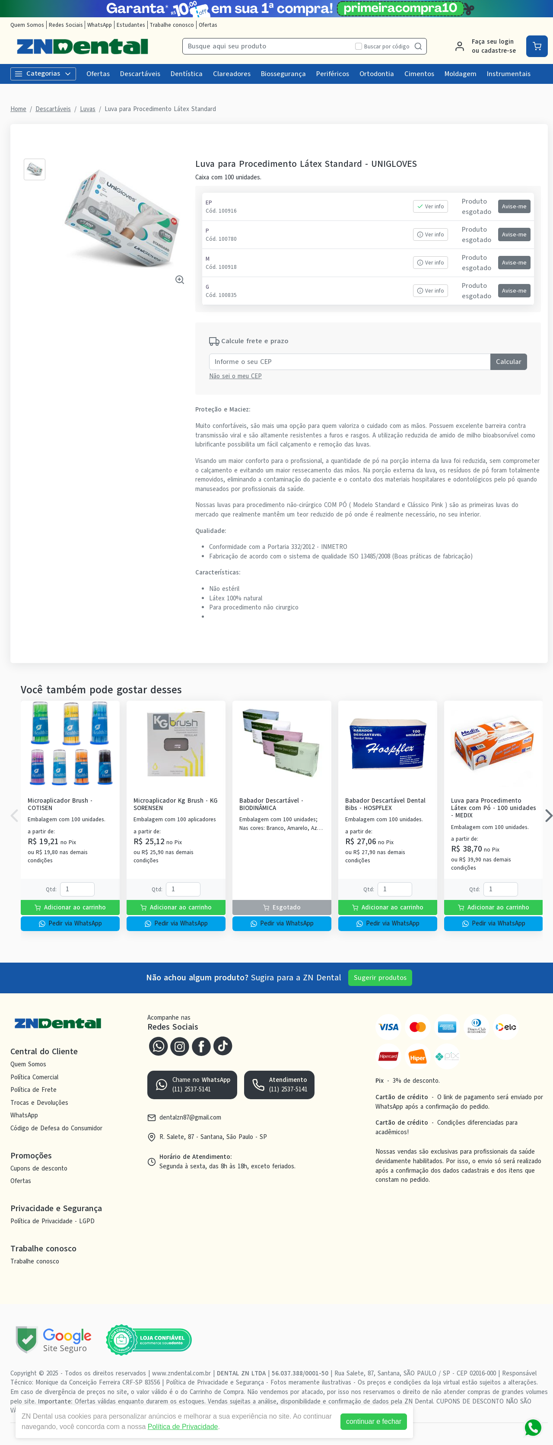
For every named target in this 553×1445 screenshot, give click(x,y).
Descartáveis (140, 74)
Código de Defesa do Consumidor (56, 1128)
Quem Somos (27, 25)
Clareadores (232, 74)
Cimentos (419, 74)
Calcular (508, 362)
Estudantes (131, 25)
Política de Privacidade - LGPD (52, 1221)
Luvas (87, 109)
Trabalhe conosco (171, 25)
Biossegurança (283, 74)
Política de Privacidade (183, 1426)
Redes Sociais (66, 25)
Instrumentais (509, 74)
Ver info (430, 206)
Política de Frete (33, 1089)
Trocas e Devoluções (39, 1102)
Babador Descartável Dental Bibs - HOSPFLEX (385, 804)
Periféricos (332, 74)
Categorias (43, 73)
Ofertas (208, 25)
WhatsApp (99, 25)
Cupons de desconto (38, 1168)
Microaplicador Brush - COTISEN (60, 804)
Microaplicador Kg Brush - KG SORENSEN (175, 804)
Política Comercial (34, 1077)
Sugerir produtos (380, 977)
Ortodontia (376, 74)
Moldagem (461, 74)
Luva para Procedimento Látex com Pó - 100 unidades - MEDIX (493, 808)
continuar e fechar (373, 1421)
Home (18, 109)
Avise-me (514, 206)
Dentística (187, 74)
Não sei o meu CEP (235, 376)
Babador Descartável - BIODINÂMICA (271, 804)
